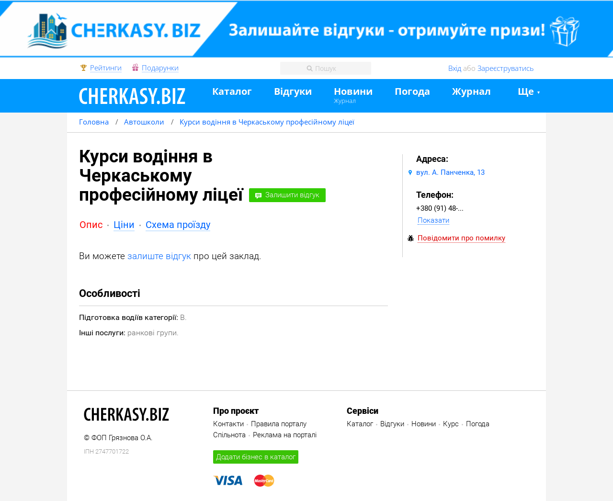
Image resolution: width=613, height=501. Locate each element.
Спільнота (229, 435)
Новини (353, 92)
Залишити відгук (292, 195)
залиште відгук (159, 256)
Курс (451, 424)
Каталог (232, 92)
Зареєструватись (505, 68)
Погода (412, 92)
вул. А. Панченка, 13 (450, 172)
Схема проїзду (178, 224)
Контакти (228, 424)
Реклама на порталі (285, 435)
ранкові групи (152, 332)
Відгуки (293, 92)
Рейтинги (106, 68)
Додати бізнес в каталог (255, 457)
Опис (90, 224)
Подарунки (160, 68)
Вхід (454, 68)
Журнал (345, 100)
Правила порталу (278, 424)
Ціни (124, 224)
